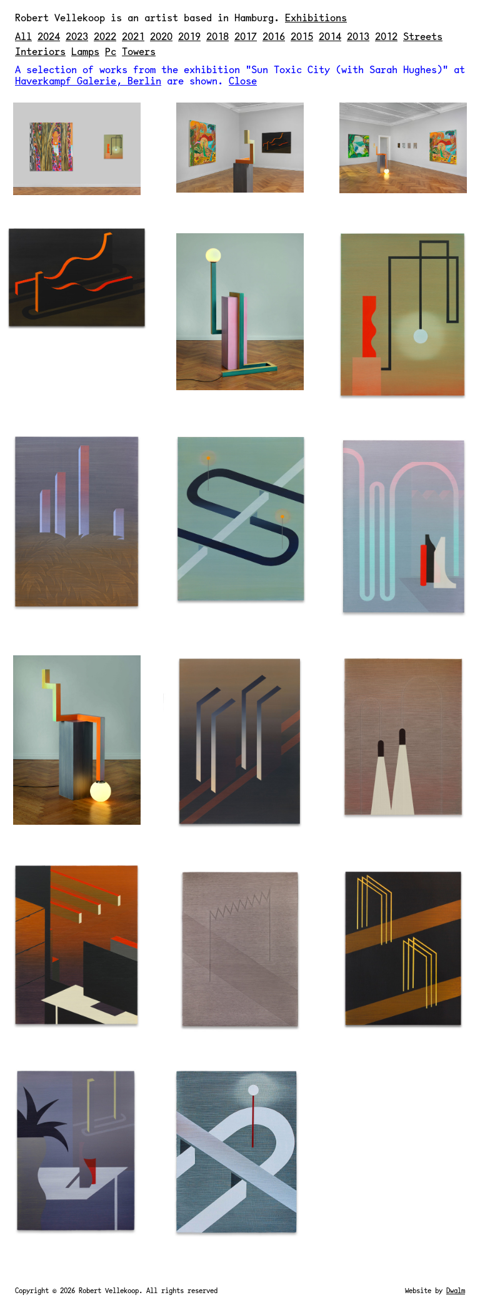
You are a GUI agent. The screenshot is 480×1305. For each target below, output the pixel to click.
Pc (110, 51)
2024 (49, 36)
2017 (245, 36)
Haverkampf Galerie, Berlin (88, 80)
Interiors (40, 51)
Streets (422, 36)
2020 (161, 36)
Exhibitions (316, 17)
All (23, 36)
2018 (217, 36)
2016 (273, 36)
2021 (133, 36)
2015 (302, 36)
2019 (189, 36)
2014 (330, 36)
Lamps (85, 51)
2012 (386, 36)
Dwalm (455, 1290)
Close (243, 80)
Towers (139, 51)
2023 (77, 36)
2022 (105, 36)
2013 (358, 36)
